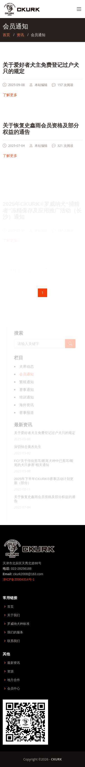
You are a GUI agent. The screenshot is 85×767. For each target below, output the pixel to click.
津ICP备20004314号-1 (18, 579)
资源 (10, 671)
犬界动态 (26, 371)
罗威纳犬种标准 (18, 623)
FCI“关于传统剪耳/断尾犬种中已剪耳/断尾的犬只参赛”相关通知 (44, 468)
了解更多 (10, 98)
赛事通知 (26, 394)
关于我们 (13, 615)
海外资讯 (26, 410)
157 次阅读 (65, 88)
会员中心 (13, 688)
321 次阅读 (65, 150)
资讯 (20, 34)
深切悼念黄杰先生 (27, 452)
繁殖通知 (26, 387)
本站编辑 (41, 88)
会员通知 (26, 379)
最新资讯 (13, 662)
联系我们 (13, 640)
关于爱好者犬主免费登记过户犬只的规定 (44, 438)
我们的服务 (15, 632)
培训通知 (26, 402)
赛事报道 (26, 417)
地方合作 (13, 679)
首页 (6, 34)
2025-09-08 (16, 88)
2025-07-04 (16, 150)
